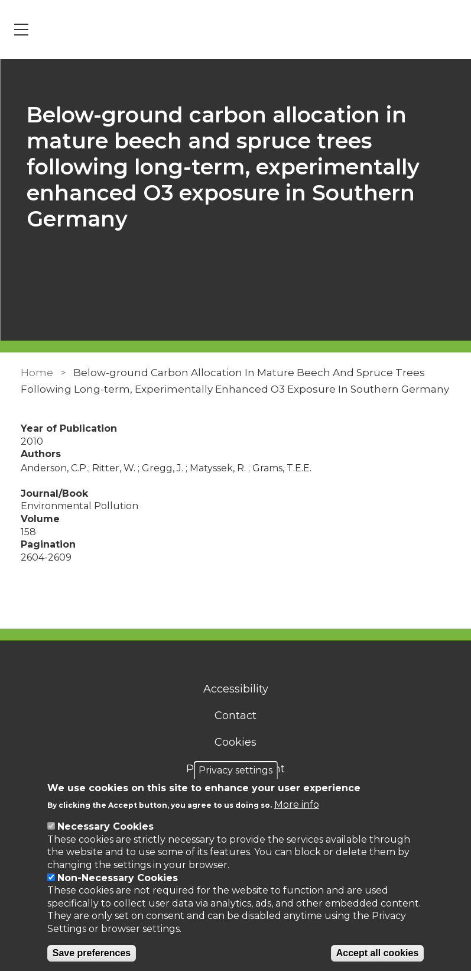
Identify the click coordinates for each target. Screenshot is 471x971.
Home (37, 372)
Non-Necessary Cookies (117, 877)
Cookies (235, 742)
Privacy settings (235, 770)
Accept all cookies (377, 953)
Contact (235, 715)
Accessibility (235, 688)
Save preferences (92, 953)
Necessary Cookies (105, 826)
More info (296, 804)
